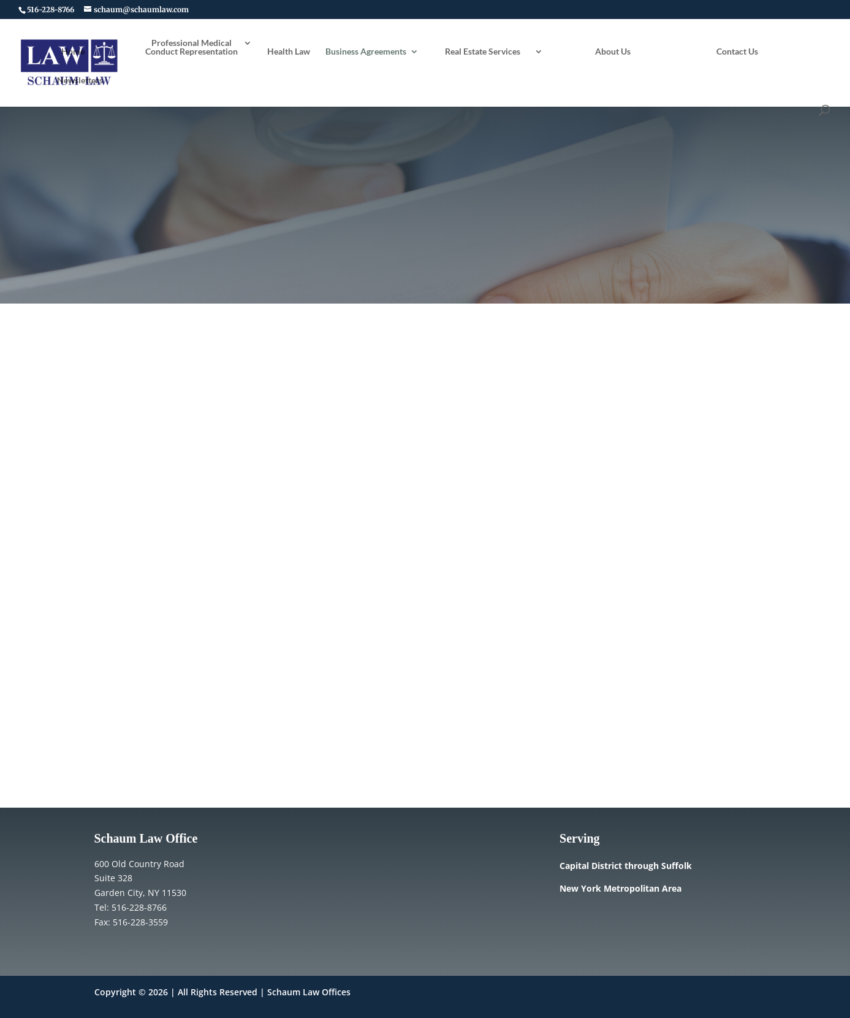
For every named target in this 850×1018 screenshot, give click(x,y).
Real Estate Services (482, 51)
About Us (613, 51)
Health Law (288, 51)
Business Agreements (365, 51)
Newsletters (80, 80)
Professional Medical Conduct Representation (191, 47)
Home (73, 51)
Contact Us (737, 51)
